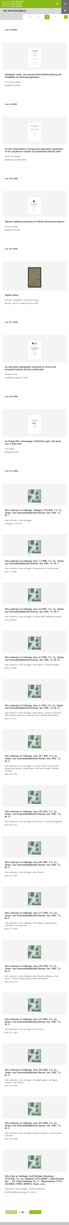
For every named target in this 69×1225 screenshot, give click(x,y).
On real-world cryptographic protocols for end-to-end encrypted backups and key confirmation (30, 368)
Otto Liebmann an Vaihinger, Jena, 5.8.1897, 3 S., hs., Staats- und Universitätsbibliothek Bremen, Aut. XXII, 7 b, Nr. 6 (34, 610)
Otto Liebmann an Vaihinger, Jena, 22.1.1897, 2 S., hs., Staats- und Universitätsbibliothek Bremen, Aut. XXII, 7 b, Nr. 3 (33, 1022)
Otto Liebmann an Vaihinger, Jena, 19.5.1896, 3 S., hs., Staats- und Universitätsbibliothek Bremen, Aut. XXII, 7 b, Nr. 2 (33, 1126)
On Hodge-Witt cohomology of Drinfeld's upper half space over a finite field (33, 442)
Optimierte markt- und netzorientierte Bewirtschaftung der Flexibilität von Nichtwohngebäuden (33, 76)
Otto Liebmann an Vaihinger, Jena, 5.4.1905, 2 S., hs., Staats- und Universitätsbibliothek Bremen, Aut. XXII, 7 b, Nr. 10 (34, 658)
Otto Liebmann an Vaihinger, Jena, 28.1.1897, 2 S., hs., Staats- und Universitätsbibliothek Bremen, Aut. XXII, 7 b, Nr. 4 (33, 865)
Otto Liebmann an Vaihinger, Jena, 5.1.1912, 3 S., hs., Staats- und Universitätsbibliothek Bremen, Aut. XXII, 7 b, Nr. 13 (34, 707)
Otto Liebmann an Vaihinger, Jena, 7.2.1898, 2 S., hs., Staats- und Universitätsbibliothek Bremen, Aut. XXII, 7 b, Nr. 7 (34, 562)
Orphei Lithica (11, 295)
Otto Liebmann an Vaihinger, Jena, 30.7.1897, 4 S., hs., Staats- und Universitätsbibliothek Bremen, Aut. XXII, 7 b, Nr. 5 (33, 759)
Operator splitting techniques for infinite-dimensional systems (34, 222)
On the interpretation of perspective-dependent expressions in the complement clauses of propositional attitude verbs (34, 150)
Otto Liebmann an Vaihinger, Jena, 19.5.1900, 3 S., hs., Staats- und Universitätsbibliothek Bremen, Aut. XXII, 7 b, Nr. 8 (33, 1073)
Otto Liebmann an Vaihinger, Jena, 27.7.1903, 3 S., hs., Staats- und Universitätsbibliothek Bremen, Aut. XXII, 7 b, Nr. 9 (33, 916)
